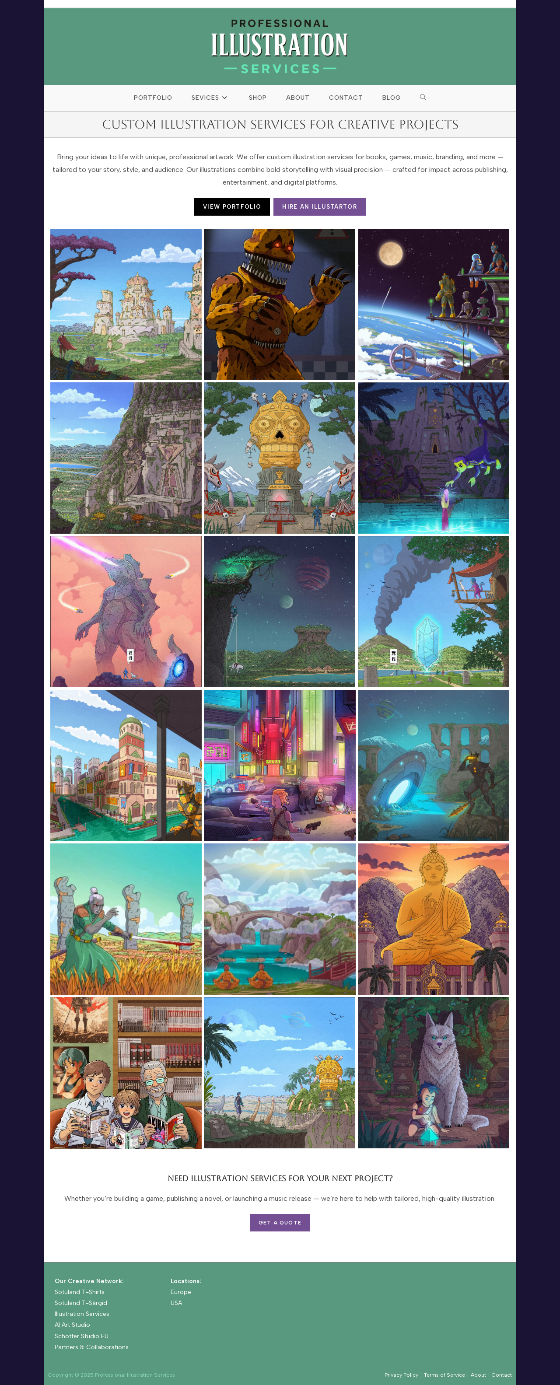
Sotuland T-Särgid (81, 1303)
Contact (502, 1375)
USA (176, 1303)
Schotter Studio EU (81, 1336)
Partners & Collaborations (92, 1347)
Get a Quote (280, 1223)
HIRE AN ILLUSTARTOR (319, 206)
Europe (181, 1292)
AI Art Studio (72, 1325)
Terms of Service (444, 1375)
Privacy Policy (401, 1375)
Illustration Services (82, 1314)
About (478, 1375)
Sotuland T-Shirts (80, 1292)
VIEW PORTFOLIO (232, 206)
